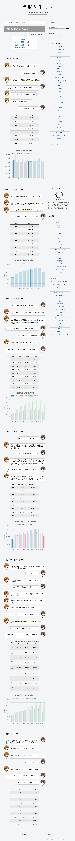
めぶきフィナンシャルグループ (60, 317)
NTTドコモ (60, 57)
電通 (60, 83)
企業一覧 (59, 36)
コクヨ (60, 255)
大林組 (60, 66)
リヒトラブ (31, 755)
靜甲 (20, 820)
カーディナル (59, 263)
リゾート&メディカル (59, 309)
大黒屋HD (59, 239)
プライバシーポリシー (38, 835)
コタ (20, 810)
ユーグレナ (60, 127)
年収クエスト (8, 22)
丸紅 (60, 323)
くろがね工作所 (60, 252)
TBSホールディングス (60, 102)
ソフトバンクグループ (60, 49)
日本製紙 (59, 107)
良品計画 (59, 121)
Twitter (59, 835)
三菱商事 (59, 312)
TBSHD (60, 326)
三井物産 (59, 315)
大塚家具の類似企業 (20, 47)
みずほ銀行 (60, 63)
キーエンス (60, 287)
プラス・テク (20, 824)
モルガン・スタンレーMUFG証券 (59, 281)
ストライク (60, 331)
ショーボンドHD (59, 306)
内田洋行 (59, 138)
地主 (60, 298)
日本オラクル (59, 132)
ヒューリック (59, 295)
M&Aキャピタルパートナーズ (59, 135)
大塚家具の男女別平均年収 (22, 44)
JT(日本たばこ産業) (60, 77)
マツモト (59, 272)
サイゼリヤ (60, 55)
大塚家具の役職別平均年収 (22, 45)
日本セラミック (20, 796)
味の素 (60, 110)
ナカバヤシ (20, 803)
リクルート (60, 85)
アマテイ (20, 813)
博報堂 (60, 116)
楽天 (60, 91)
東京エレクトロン (59, 130)
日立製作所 (60, 52)
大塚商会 (59, 88)
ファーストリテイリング (59, 80)
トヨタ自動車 (59, 46)
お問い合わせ (24, 835)
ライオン (20, 806)
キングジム (20, 799)
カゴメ (60, 124)
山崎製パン (60, 258)
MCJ (60, 247)
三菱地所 (59, 96)
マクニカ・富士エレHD (60, 292)
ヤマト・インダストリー (59, 266)
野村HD (60, 328)
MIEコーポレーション (59, 249)
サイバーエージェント (60, 105)
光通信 (60, 301)
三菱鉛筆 (59, 261)
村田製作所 (60, 71)
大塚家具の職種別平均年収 (22, 42)
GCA (59, 290)
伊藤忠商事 (60, 304)
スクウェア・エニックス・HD (60, 334)
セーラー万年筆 (60, 269)
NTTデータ (60, 69)
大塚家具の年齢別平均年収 (22, 41)
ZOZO (59, 94)
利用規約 (50, 835)
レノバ (60, 99)
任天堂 (60, 60)
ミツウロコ (60, 113)
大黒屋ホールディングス (20, 817)
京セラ (60, 74)
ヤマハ (60, 119)
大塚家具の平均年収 (20, 39)
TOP (15, 835)
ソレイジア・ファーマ (60, 320)
